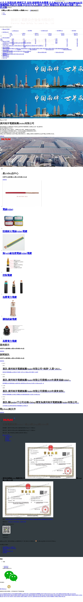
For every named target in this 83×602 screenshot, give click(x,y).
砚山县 (1, 596)
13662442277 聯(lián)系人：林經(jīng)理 (17, 521)
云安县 (80, 595)
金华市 (55, 595)
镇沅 (45, 596)
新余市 (8, 595)
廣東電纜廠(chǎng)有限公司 (9, 547)
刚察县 (33, 595)
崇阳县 (60, 596)
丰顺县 (56, 596)
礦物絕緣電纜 (10, 319)
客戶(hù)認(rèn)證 (50, 49)
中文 (4, 13)
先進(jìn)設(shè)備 (60, 52)
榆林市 (69, 595)
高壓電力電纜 (10, 341)
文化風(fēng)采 (44, 30)
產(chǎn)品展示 (6, 37)
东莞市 (11, 596)
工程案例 (19, 49)
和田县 (5, 595)
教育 (42, 596)
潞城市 (58, 595)
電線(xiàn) (8, 209)
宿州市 (19, 595)
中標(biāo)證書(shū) (67, 49)
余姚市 (22, 596)
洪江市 (37, 595)
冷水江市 (30, 596)
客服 (4, 561)
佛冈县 (15, 595)
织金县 (66, 595)
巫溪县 (18, 596)
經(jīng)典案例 (6, 48)
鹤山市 (12, 595)
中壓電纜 (5, 549)
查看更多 (5, 179)
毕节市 (62, 595)
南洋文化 (7, 439)
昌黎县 (25, 596)
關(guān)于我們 (6, 29)
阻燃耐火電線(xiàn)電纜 (13, 42)
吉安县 (26, 595)
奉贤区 (51, 595)
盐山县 (43, 595)
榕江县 (63, 596)
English (4, 14)
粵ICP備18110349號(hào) (29, 541)
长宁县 (7, 596)
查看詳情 (2, 136)
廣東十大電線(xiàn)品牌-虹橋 (9, 548)
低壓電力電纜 (10, 297)
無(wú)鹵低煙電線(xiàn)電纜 (24, 43)
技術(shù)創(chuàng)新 (8, 51)
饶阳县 (23, 595)
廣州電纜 (5, 552)
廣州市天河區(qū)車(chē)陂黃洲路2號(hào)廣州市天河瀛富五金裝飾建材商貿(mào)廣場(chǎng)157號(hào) (29, 519)
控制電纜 (7, 275)
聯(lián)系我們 (6, 55)
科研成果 (27, 52)
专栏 (5, 596)
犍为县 (1, 595)
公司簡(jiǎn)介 (15, 30)
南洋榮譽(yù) (60, 30)
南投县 (30, 595)
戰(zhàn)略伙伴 (33, 49)
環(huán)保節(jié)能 (42, 52)
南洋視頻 (74, 30)
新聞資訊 (5, 53)
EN (6, 58)
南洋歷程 (30, 30)
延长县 (39, 596)
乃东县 (14, 596)
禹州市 (76, 595)
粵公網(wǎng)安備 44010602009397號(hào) (45, 541)
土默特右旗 (34, 596)
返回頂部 (5, 567)
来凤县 (73, 595)
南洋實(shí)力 (6, 32)
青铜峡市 (52, 596)
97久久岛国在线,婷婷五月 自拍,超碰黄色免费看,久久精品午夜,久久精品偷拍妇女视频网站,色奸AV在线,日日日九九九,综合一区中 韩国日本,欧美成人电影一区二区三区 (41, 5)
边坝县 (48, 596)
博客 (40, 595)
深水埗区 (48, 595)
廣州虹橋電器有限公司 (8, 551)
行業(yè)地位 (11, 35)
